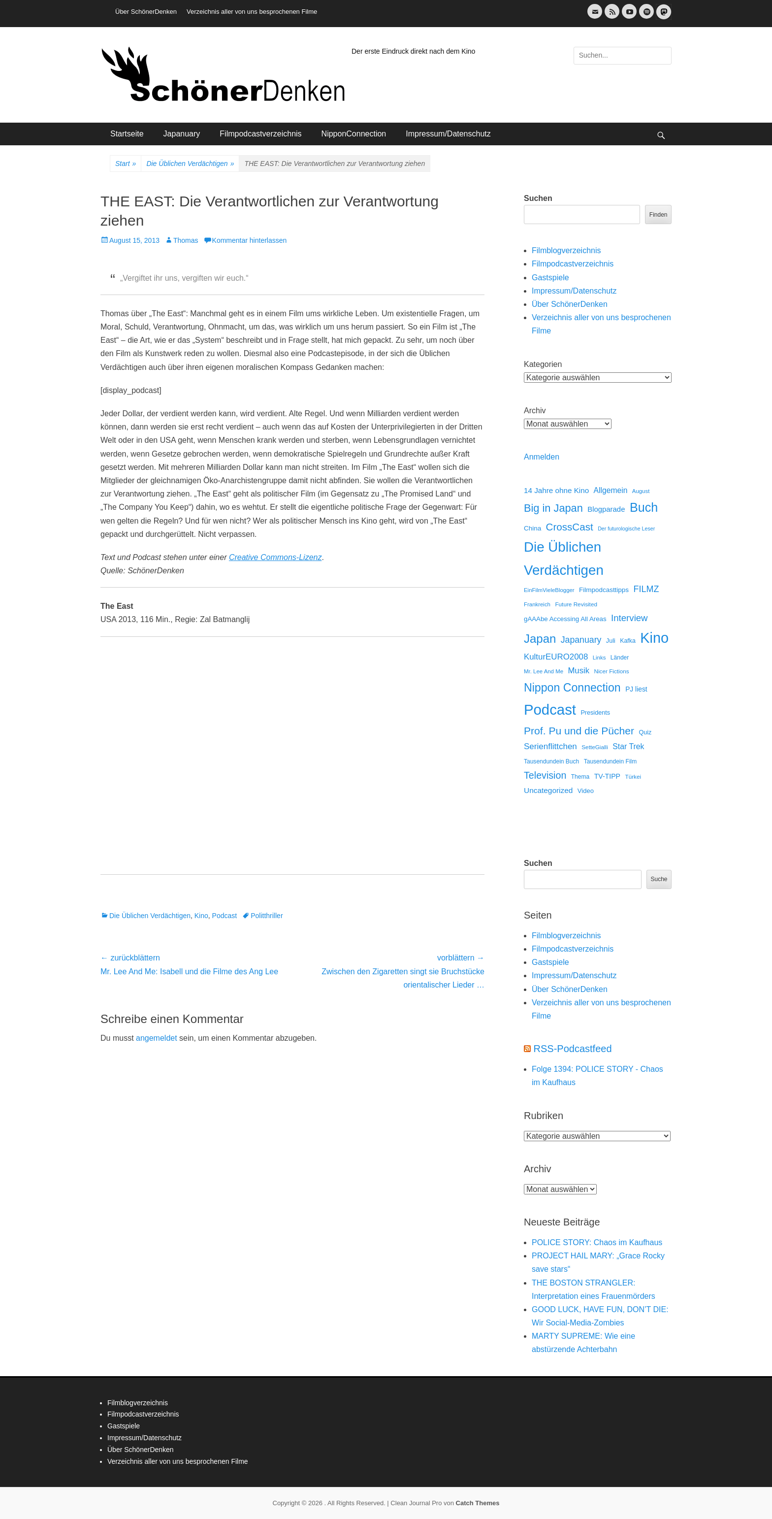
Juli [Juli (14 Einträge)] (610, 640)
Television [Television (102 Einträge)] (545, 775)
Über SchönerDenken (146, 11)
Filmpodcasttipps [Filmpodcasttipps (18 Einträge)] (604, 590)
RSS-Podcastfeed (573, 1048)
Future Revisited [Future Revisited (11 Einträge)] (576, 604)
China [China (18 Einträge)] (532, 528)
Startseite (127, 134)
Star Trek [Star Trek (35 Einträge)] (628, 746)
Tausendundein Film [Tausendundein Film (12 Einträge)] (610, 761)
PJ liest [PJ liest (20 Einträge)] (636, 689)
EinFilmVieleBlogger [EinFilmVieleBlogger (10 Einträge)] (549, 590)
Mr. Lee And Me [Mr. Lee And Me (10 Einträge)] (543, 671)
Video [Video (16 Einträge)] (586, 790)
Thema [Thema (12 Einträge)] (580, 776)
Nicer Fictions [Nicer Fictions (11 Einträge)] (611, 671)
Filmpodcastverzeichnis (260, 134)
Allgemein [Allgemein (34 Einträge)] (611, 490)
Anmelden (541, 457)
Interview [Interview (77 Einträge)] (629, 618)
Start (125, 164)
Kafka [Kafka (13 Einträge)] (628, 640)
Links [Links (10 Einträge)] (599, 657)
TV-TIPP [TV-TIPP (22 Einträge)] (607, 776)
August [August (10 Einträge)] (641, 491)
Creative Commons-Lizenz (275, 557)
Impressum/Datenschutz (448, 134)
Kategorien (543, 364)
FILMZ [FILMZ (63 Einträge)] (646, 589)
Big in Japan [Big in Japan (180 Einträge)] (553, 508)
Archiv (535, 410)
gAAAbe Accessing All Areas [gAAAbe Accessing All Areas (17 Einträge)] (565, 619)
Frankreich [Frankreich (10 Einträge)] (537, 604)
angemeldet (156, 1038)
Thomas (185, 240)
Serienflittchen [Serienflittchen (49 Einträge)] (550, 746)
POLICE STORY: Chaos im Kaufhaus (597, 1242)
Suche (658, 879)
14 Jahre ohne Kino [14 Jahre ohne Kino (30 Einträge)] (556, 490)
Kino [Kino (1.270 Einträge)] (654, 638)
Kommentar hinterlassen (249, 240)
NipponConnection (354, 134)
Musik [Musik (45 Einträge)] (578, 670)
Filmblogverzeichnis (566, 250)
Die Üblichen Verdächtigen (190, 164)
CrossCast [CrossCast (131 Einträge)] (569, 526)
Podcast (224, 916)
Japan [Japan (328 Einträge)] (540, 638)
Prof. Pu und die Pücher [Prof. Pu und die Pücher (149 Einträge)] (579, 730)
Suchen (538, 198)
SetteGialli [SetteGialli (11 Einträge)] (594, 747)
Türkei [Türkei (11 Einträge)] (633, 776)
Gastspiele (550, 277)
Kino (201, 916)
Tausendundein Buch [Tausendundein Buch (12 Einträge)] (551, 761)
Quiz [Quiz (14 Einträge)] (645, 732)
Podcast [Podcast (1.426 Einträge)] (550, 709)
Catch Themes (478, 1503)
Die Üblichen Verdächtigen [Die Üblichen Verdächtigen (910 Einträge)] (564, 558)
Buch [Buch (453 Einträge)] (644, 507)
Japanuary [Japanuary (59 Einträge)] (581, 640)
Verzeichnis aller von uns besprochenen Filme (252, 11)
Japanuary (181, 134)
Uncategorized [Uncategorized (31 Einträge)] (548, 790)
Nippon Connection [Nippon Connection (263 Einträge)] (572, 687)
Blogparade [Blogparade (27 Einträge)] (606, 509)
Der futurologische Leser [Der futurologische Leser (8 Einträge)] (626, 528)
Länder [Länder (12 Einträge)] (620, 657)
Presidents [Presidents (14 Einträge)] (595, 712)
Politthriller (267, 916)
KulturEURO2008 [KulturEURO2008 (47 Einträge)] (556, 656)
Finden (658, 214)
